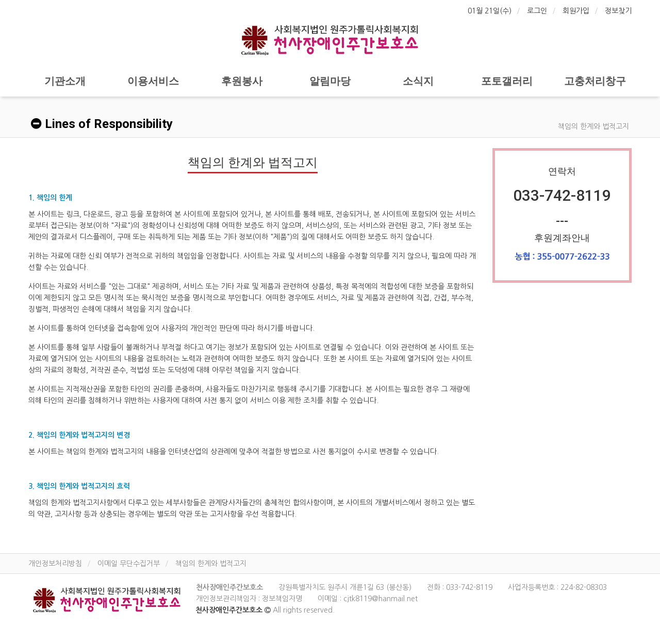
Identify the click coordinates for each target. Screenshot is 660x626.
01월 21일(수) (490, 10)
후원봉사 (241, 81)
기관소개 (65, 81)
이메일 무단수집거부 (128, 563)
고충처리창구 (595, 81)
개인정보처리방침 (55, 563)
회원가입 (576, 10)
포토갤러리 (507, 81)
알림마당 (330, 81)
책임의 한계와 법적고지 (210, 563)
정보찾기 (618, 10)
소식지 (418, 81)
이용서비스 (153, 81)
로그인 (537, 10)
